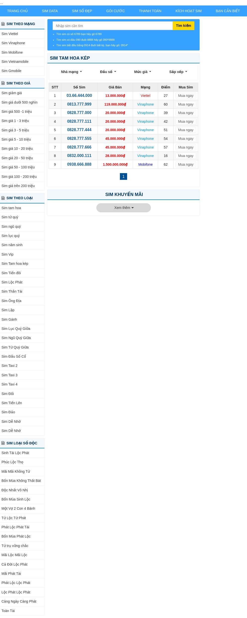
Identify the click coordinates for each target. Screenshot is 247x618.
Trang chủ (17, 11)
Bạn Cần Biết (228, 11)
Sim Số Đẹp (82, 11)
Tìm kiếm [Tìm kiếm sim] (183, 26)
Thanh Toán (150, 11)
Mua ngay (185, 96)
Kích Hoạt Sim (189, 11)
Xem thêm (122, 208)
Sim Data (50, 11)
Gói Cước (115, 11)
